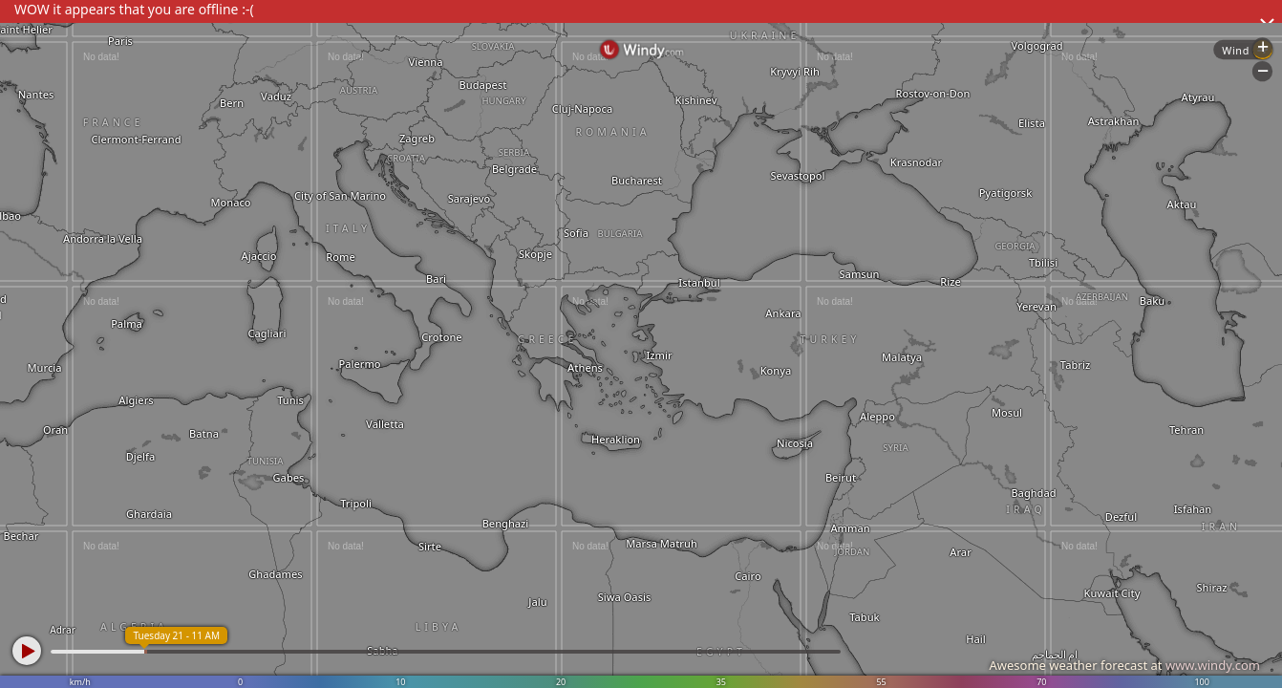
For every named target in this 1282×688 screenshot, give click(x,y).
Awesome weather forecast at (1124, 665)
